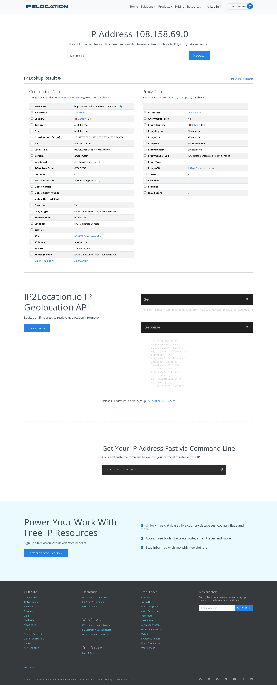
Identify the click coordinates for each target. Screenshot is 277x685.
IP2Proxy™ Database (93, 601)
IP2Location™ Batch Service (96, 629)
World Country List (150, 643)
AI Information (31, 647)
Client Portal (30, 597)
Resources (194, 6)
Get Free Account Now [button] (46, 553)
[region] (32, 124)
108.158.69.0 (80, 112)
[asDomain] (32, 242)
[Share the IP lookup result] (242, 78)
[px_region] (145, 131)
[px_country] (145, 124)
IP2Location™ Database (94, 597)
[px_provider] (145, 186)
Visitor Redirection (150, 611)
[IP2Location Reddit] (217, 679)
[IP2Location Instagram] (242, 679)
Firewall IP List (148, 601)
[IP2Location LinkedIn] (251, 679)
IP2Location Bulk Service (161, 401)
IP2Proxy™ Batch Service (95, 634)
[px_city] (145, 137)
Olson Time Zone (44, 260)
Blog (26, 615)
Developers (30, 611)
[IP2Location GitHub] (226, 679)
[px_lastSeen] (145, 180)
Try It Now (37, 328)
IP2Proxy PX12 (176, 97)
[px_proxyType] (145, 162)
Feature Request (33, 634)
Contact (28, 643)
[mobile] (32, 186)
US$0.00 (241, 6)
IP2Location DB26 (71, 97)
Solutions (147, 6)
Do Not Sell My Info (34, 638)
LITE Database (90, 606)
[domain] (32, 155)
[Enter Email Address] (217, 608)
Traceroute (146, 615)
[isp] (32, 143)
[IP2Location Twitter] (208, 679)
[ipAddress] (32, 112)
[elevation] (32, 205)
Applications (147, 597)
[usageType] (32, 211)
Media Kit (29, 620)
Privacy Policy (105, 679)
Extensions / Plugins (151, 629)
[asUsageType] (32, 254)
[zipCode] (32, 174)
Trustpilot (29, 667)
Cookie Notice (121, 679)
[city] (32, 131)
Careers (28, 629)
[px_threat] (145, 174)
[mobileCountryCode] (32, 192)
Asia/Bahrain (81, 260)
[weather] (32, 180)
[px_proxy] (145, 118)
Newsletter (30, 624)
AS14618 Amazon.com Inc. (88, 236)
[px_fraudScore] (145, 192)
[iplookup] (127, 55)
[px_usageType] (145, 155)
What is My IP (148, 647)
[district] (32, 229)
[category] (32, 223)
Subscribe (244, 608)
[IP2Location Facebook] (200, 679)
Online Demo (31, 601)
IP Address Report (150, 638)
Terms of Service (87, 679)
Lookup (199, 55)
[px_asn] (145, 168)
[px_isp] (145, 143)
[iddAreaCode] (32, 168)
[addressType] (32, 217)
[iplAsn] (32, 236)
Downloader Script (150, 624)
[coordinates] (32, 137)
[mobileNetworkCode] (32, 199)
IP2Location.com (47, 679)
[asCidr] (32, 248)
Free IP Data (88, 653)
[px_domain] (145, 149)
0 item (232, 6)
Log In (213, 6)
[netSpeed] (32, 162)
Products (164, 6)
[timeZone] (32, 149)
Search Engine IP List (152, 606)
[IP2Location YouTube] (234, 679)
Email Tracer (147, 620)
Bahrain (82, 118)
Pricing (179, 6)
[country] (32, 118)
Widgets (145, 634)
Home (134, 6)
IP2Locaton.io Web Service (96, 625)
